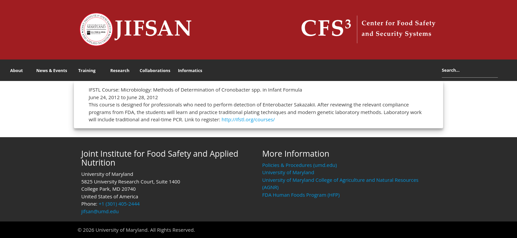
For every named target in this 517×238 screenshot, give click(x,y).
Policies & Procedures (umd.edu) (299, 165)
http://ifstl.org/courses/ (248, 119)
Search (503, 71)
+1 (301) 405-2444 (119, 203)
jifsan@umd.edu (100, 211)
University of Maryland (288, 172)
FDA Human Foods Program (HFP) (301, 194)
